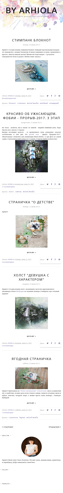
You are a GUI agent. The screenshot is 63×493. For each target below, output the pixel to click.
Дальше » (31, 89)
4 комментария (7, 346)
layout (22, 417)
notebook (44, 103)
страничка (13, 417)
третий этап (34, 134)
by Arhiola (31, 10)
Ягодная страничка (31, 359)
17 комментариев (8, 187)
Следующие (8, 427)
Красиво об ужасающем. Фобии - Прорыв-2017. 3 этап (31, 116)
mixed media (32, 103)
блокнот (12, 103)
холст (11, 191)
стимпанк (21, 103)
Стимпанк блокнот (31, 40)
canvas (18, 191)
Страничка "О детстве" (31, 202)
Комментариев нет (9, 98)
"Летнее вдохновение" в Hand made (33, 391)
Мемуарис (20, 291)
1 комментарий (7, 413)
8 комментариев (8, 262)
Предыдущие (54, 427)
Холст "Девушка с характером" (31, 277)
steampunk (54, 103)
